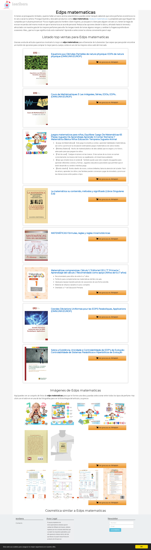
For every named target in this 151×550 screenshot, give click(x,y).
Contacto (19, 523)
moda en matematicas (98, 19)
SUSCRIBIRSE (115, 530)
